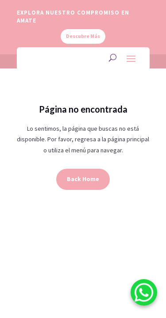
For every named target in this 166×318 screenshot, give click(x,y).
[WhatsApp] (144, 294)
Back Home (83, 179)
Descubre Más (83, 36)
